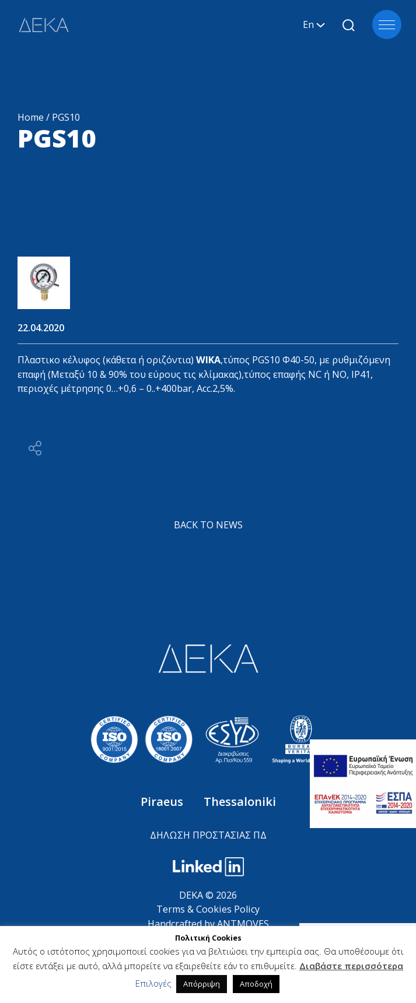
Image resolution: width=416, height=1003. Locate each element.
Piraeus (163, 801)
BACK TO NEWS (208, 524)
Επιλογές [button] (153, 983)
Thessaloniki (240, 801)
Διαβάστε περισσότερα (351, 966)
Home (31, 117)
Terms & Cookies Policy (208, 909)
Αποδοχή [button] (256, 984)
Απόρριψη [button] (201, 984)
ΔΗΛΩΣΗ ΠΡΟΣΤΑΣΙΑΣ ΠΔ (208, 835)
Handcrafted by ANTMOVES (208, 923)
